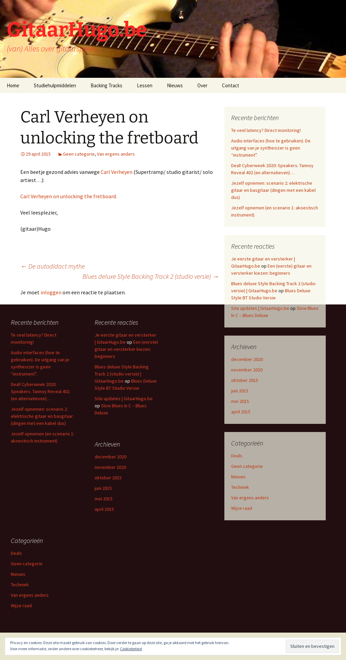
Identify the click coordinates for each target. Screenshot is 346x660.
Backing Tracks (106, 85)
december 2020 (247, 359)
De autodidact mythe (52, 266)
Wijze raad (241, 508)
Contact (230, 85)
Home (13, 85)
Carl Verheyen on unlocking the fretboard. (68, 196)
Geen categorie (79, 154)
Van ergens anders (116, 154)
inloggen (51, 292)
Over (202, 85)
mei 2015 (240, 401)
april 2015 (240, 412)
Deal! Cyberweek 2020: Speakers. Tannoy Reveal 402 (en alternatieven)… (40, 391)
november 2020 (247, 370)
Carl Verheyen (116, 171)
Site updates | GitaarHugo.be (260, 308)
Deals (236, 456)
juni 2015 (239, 391)
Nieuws (175, 85)
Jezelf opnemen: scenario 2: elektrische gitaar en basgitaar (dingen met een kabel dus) (273, 190)
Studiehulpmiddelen (55, 85)
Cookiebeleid (131, 648)
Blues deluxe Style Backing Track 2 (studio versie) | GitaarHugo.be (122, 374)
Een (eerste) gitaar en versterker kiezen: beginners (126, 349)
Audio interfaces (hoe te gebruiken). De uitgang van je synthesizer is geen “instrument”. (271, 148)
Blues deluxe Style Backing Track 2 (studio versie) (150, 276)
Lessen (144, 85)
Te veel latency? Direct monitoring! (266, 130)
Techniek (240, 487)
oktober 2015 (244, 380)
